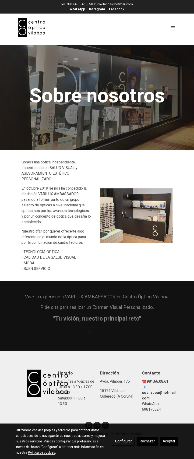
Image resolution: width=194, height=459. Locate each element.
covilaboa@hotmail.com (115, 4)
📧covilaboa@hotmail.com (159, 392)
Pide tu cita (97, 333)
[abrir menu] (172, 27)
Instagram (97, 9)
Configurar (123, 441)
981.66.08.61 (76, 4)
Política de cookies (41, 452)
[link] (32, 27)
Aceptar (169, 441)
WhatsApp (78, 9)
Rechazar (147, 441)
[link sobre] (34, 383)
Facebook (116, 9)
